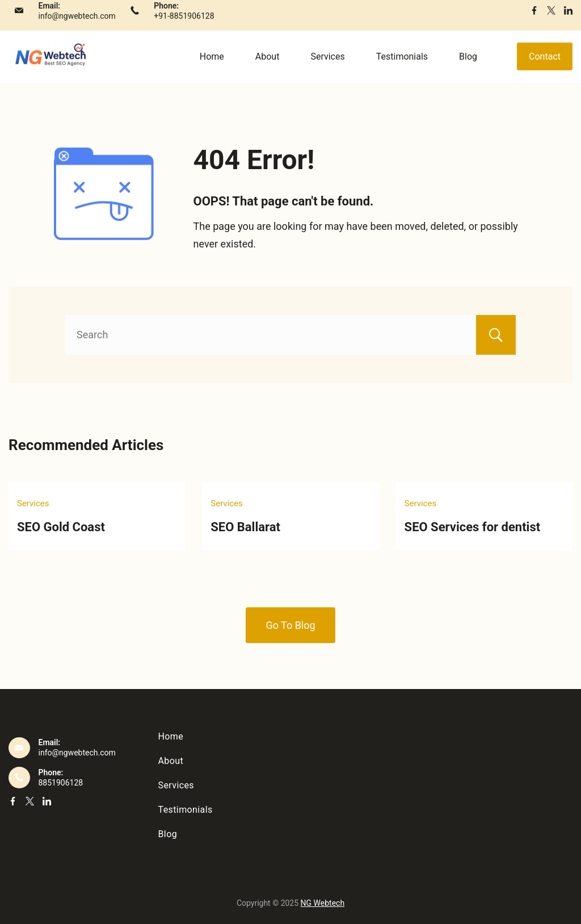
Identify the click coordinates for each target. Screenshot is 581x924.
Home (212, 65)
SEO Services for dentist (473, 527)
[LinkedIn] (568, 19)
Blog (468, 65)
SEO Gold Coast (61, 527)
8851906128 (61, 782)
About (267, 65)
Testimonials (402, 65)
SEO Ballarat (245, 527)
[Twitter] (551, 19)
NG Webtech (323, 903)
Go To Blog (290, 625)
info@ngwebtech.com (77, 25)
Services (327, 65)
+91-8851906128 (184, 25)
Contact (545, 65)
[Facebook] (534, 19)
